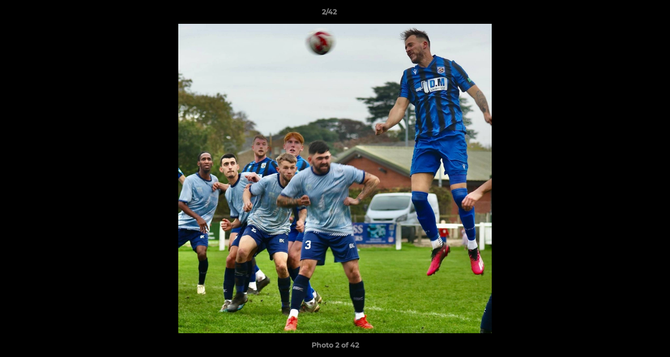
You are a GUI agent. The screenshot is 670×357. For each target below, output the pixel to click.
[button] (628, 14)
